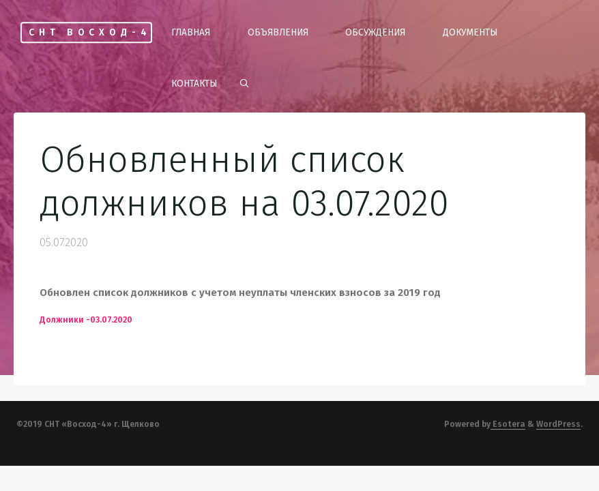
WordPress (558, 424)
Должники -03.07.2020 (86, 320)
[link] (244, 84)
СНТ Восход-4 (90, 32)
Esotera (508, 424)
